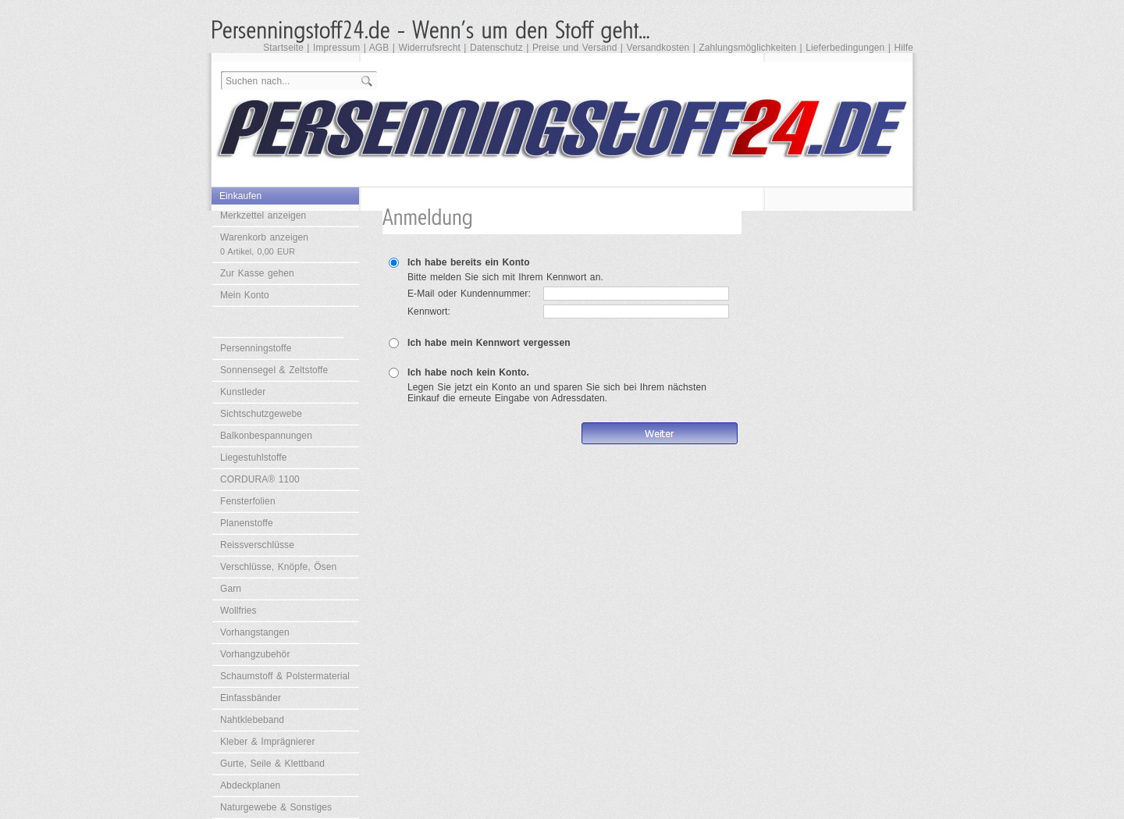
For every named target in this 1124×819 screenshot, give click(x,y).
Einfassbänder (250, 698)
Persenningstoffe (255, 348)
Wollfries (238, 610)
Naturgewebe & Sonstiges (276, 807)
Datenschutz (496, 47)
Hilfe (903, 47)
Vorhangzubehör (255, 654)
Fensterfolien (248, 501)
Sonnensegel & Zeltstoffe (274, 370)
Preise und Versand (574, 47)
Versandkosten (658, 47)
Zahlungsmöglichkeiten (747, 47)
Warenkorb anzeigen (264, 244)
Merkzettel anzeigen (263, 215)
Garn (230, 588)
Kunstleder (242, 391)
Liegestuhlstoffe (253, 457)
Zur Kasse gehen (257, 273)
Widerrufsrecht (429, 47)
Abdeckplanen (250, 785)
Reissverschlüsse (257, 544)
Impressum (336, 47)
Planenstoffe (246, 523)
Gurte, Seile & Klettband (272, 763)
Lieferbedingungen (845, 47)
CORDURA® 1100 (260, 479)
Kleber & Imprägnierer (267, 741)
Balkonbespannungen (266, 435)
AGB (379, 47)
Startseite (283, 47)
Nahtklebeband (252, 719)
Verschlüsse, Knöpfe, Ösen (278, 566)
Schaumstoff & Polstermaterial (285, 676)
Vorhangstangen (255, 632)
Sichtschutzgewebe (261, 413)
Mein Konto (244, 295)
